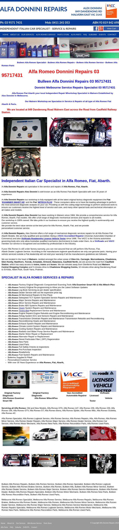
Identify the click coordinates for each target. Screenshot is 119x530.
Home (5, 34)
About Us (10, 523)
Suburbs (93, 34)
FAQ (11, 527)
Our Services (27, 34)
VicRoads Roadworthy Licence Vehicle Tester (43, 238)
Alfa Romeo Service (45, 34)
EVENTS (26, 527)
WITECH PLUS (45, 202)
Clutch (22, 308)
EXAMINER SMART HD (13, 202)
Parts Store (48, 523)
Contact (112, 34)
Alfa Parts (76, 34)
